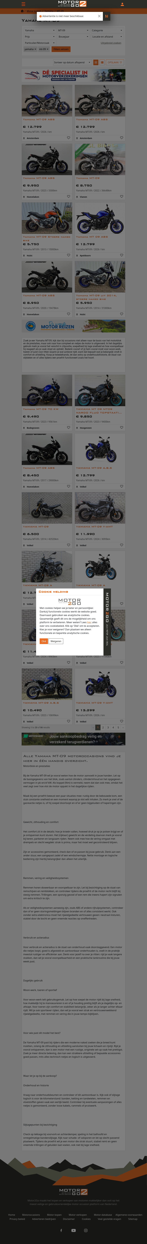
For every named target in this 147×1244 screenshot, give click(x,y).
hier (89, 622)
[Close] (99, 16)
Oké (44, 641)
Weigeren (56, 641)
